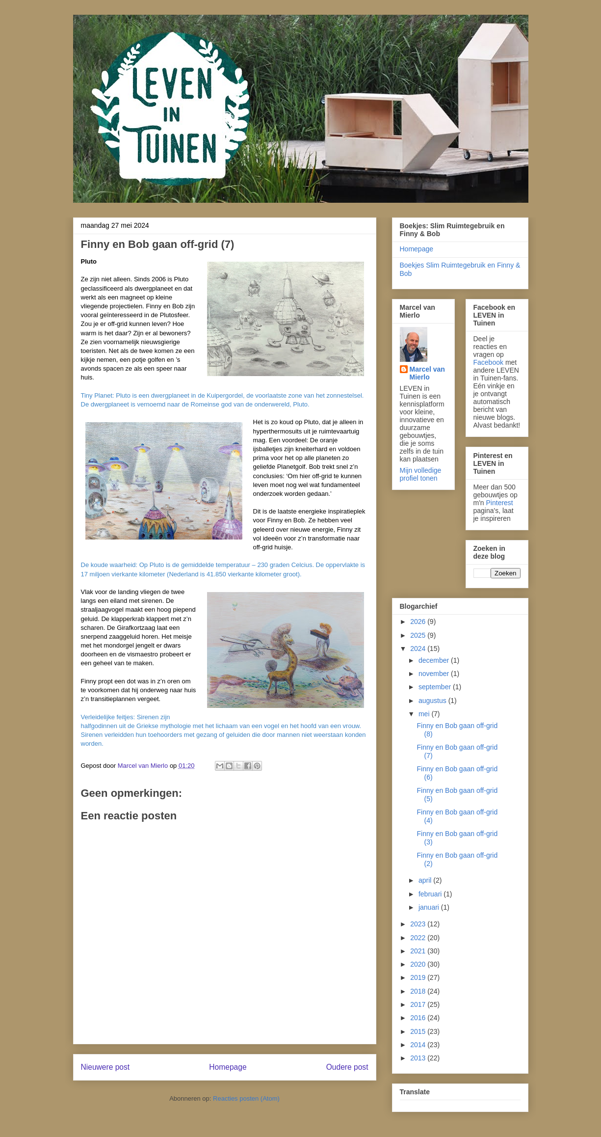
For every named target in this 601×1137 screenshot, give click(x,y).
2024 (418, 648)
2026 (418, 621)
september (435, 687)
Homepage (227, 1067)
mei (424, 714)
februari (431, 894)
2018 (418, 991)
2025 (418, 635)
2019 (418, 977)
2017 (418, 1004)
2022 (418, 938)
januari (429, 907)
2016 (418, 1018)
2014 (418, 1045)
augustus (433, 700)
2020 (418, 964)
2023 (418, 924)
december (434, 660)
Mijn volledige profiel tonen (421, 474)
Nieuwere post (105, 1067)
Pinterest (499, 503)
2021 (418, 951)
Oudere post (347, 1067)
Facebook (488, 362)
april (425, 880)
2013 (418, 1058)
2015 (418, 1031)
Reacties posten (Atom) (246, 1098)
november (434, 673)
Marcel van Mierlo (427, 373)
